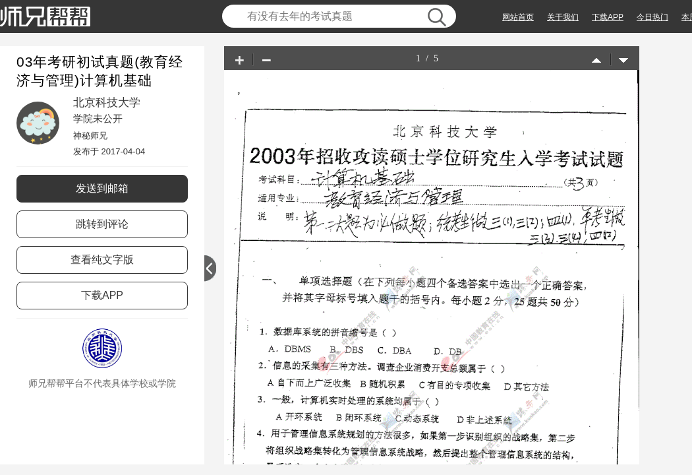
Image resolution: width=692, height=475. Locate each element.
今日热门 (652, 17)
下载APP (607, 17)
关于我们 (563, 17)
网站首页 (518, 17)
